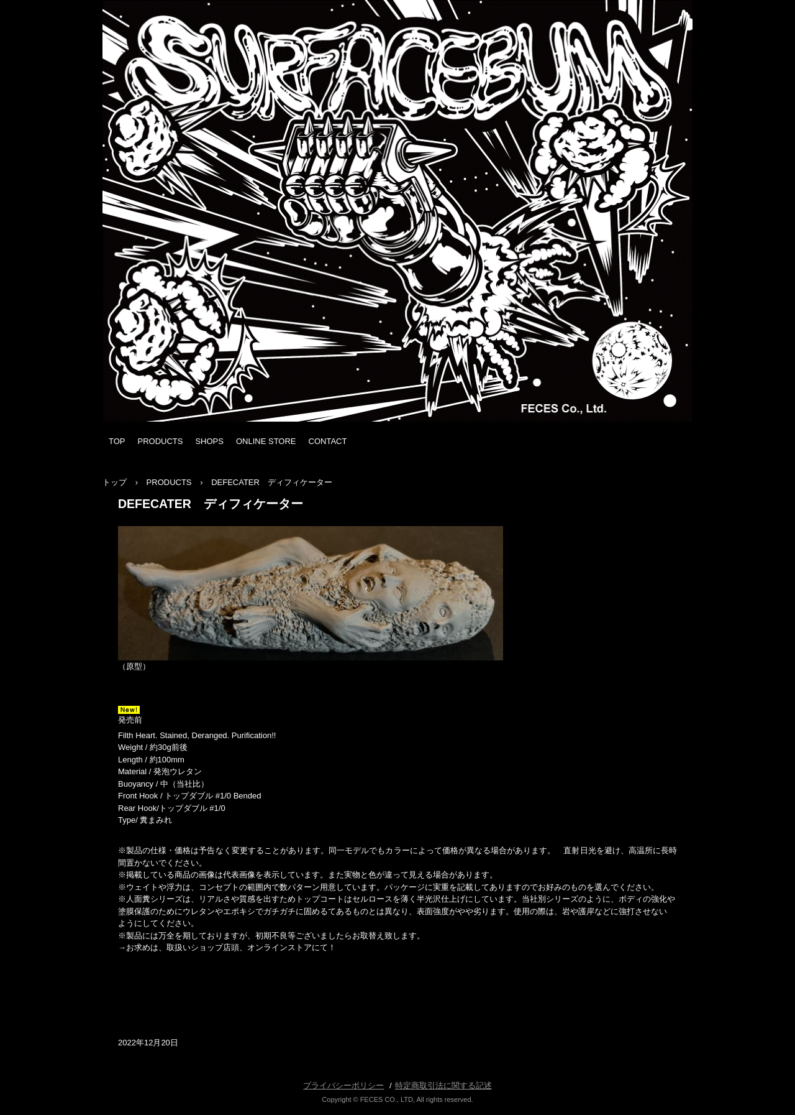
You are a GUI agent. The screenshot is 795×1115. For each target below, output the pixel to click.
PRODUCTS (160, 441)
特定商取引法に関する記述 (443, 1085)
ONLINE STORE (266, 441)
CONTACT (328, 441)
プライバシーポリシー (343, 1085)
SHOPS (209, 441)
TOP (117, 441)
